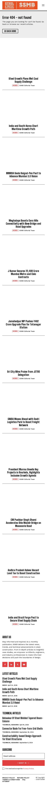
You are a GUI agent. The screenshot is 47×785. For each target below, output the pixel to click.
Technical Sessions (10, 725)
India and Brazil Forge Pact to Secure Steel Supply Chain (23, 619)
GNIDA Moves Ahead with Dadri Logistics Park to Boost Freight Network (23, 422)
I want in (23, 763)
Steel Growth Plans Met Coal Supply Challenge (23, 80)
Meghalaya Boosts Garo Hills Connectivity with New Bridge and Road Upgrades (23, 223)
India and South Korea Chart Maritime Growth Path (23, 127)
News (15, 85)
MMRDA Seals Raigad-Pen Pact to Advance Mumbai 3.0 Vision (23, 175)
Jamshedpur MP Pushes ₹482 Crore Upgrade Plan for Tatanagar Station (23, 324)
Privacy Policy (28, 768)
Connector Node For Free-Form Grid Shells (22, 728)
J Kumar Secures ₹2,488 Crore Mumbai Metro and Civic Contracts (23, 274)
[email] (23, 756)
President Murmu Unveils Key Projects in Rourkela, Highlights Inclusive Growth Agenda (23, 472)
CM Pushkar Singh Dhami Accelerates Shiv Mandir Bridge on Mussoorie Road (23, 523)
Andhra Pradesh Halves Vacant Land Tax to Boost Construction (23, 572)
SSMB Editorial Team (27, 85)
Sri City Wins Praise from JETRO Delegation (23, 373)
